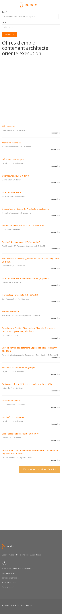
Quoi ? (4, 12)
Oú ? (4, 22)
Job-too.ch (8, 605)
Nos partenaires (8, 573)
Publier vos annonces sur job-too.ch (16, 568)
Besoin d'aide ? (8, 587)
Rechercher (9, 34)
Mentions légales (9, 582)
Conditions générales (10, 578)
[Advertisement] (31, 88)
